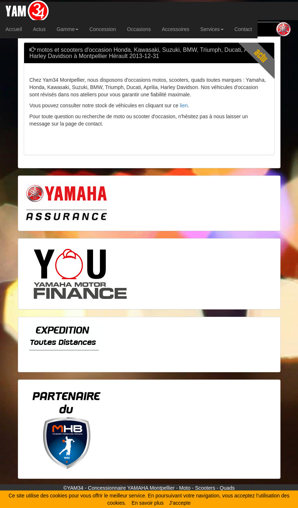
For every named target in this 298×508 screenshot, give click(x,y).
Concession (102, 29)
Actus (39, 29)
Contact (243, 29)
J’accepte (180, 503)
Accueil (13, 29)
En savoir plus (148, 503)
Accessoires (175, 29)
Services (212, 29)
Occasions (139, 29)
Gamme (67, 29)
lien (184, 105)
